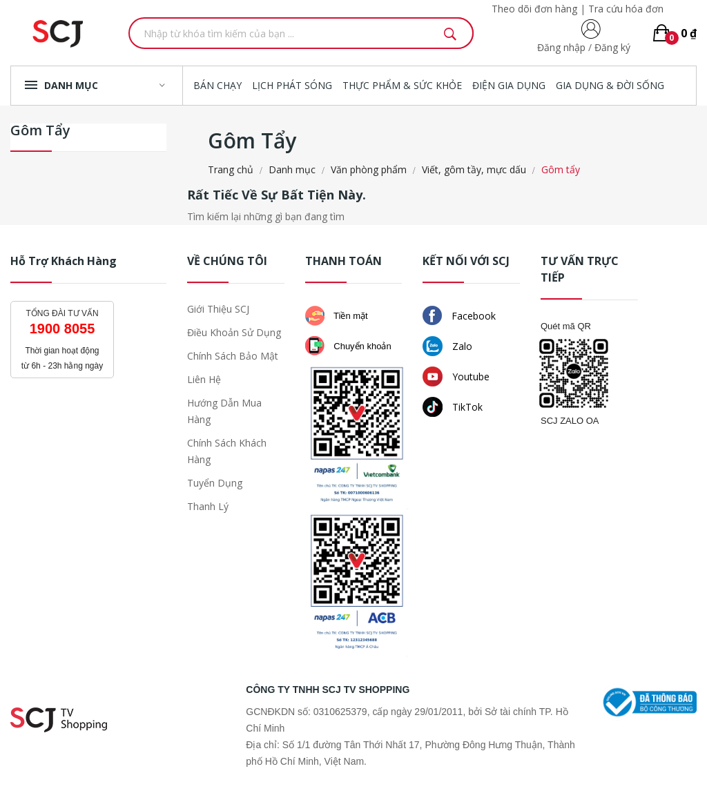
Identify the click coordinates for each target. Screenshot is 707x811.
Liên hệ (204, 379)
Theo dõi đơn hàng (534, 8)
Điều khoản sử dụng (234, 332)
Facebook (459, 315)
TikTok (453, 407)
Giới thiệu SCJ (218, 308)
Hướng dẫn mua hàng (224, 411)
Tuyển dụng (214, 482)
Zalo (447, 346)
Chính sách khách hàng (227, 451)
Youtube (456, 377)
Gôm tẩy (40, 131)
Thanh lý (208, 506)
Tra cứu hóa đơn (626, 8)
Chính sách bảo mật (232, 355)
